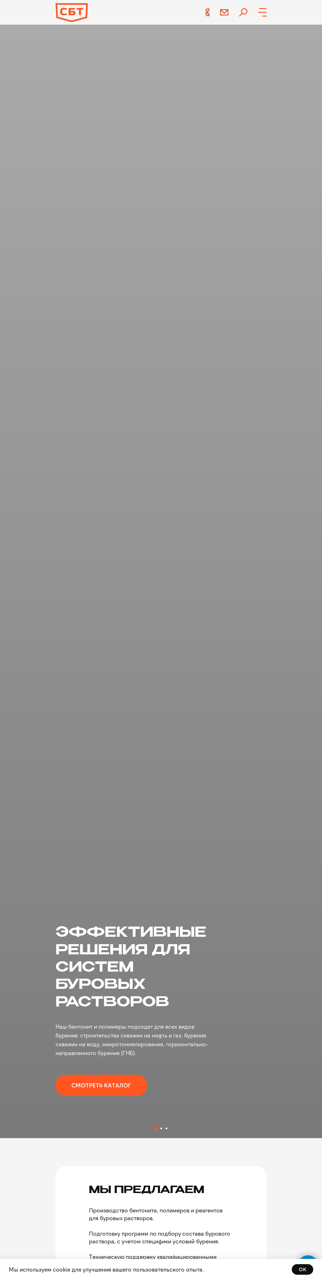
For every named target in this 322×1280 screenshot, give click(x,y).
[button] (262, 12)
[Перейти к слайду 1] (156, 1128)
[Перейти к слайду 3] (166, 1128)
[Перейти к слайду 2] (161, 1128)
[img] (243, 12)
